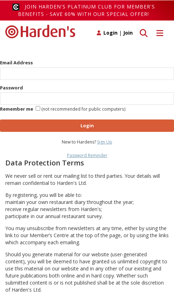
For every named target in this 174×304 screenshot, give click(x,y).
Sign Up (104, 142)
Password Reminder (87, 155)
